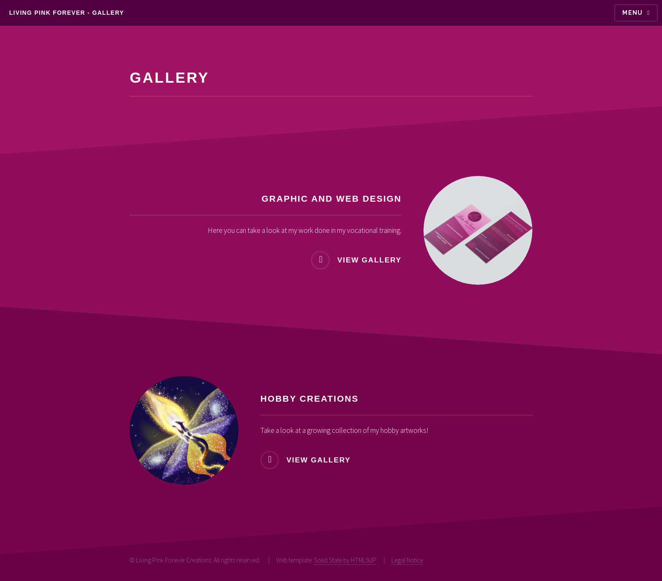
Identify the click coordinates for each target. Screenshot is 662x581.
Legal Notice (407, 560)
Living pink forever (47, 12)
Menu (632, 12)
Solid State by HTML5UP (345, 560)
